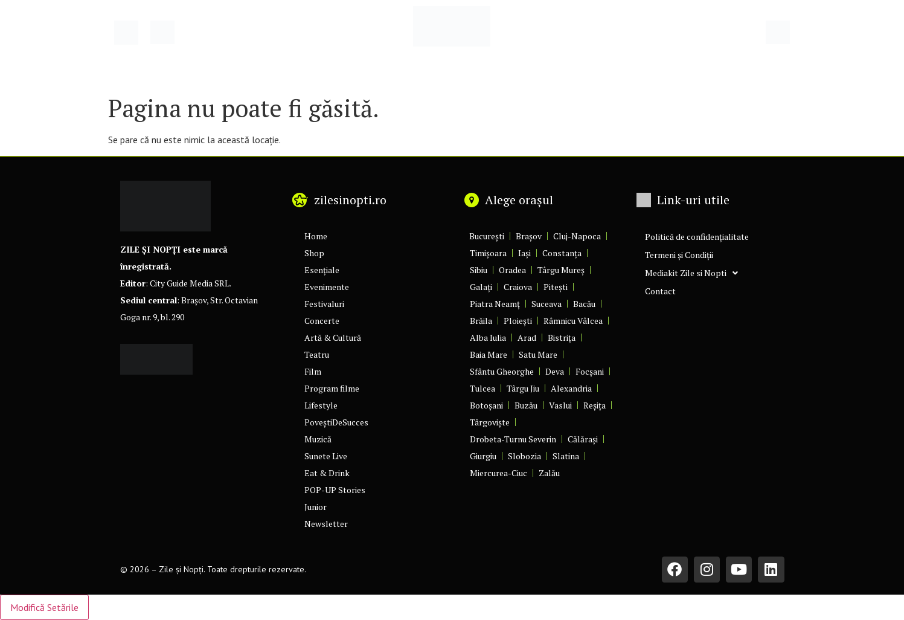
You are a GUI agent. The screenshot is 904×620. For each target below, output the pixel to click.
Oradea (512, 270)
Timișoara (488, 253)
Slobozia (524, 456)
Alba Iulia (488, 337)
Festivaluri (324, 303)
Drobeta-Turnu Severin (513, 439)
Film (312, 371)
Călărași (583, 439)
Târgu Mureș (561, 270)
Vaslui (560, 405)
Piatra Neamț (495, 303)
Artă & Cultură (332, 337)
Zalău (549, 473)
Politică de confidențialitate (697, 236)
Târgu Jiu (523, 388)
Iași (524, 253)
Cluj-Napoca (577, 236)
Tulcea (482, 388)
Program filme (331, 388)
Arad (527, 337)
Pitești (555, 286)
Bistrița (561, 337)
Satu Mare (538, 354)
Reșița (594, 405)
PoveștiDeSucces (336, 422)
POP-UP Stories (334, 490)
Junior (315, 506)
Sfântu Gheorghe (502, 371)
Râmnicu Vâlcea (573, 320)
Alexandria (571, 388)
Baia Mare (488, 354)
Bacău (584, 303)
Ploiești (518, 320)
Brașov (529, 236)
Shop (314, 253)
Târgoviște (490, 422)
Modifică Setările (44, 607)
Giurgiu (483, 456)
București (486, 236)
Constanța (562, 253)
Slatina (566, 456)
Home (315, 236)
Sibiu (478, 270)
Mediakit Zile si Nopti (691, 273)
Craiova (518, 286)
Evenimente (326, 286)
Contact (660, 291)
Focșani (589, 371)
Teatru (316, 354)
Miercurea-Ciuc (498, 473)
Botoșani (486, 405)
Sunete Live (325, 456)
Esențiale (321, 270)
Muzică (318, 439)
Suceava (546, 303)
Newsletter (326, 523)
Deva (554, 371)
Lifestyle (321, 405)
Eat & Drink (327, 473)
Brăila (481, 320)
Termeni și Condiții (679, 254)
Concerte (321, 320)
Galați (481, 286)
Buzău (526, 405)
